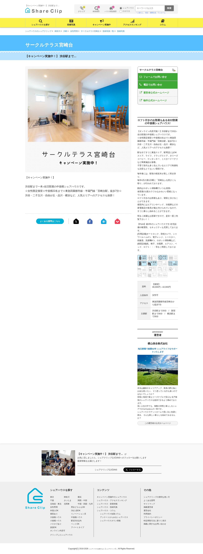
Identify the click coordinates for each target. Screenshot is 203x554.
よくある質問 (149, 500)
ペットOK (75, 524)
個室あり (54, 514)
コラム (163, 25)
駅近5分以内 (76, 521)
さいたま (67, 500)
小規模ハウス (55, 521)
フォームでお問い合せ (155, 77)
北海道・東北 (55, 504)
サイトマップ (149, 504)
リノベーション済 (78, 514)
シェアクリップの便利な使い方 (157, 497)
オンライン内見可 (57, 531)
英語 (146, 13)
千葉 (52, 500)
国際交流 (153, 13)
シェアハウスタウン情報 (110, 521)
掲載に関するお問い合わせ (155, 524)
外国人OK (54, 510)
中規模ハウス (76, 517)
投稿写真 (71, 25)
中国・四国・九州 (85, 504)
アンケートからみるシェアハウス (114, 517)
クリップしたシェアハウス (61, 535)
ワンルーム (161, 13)
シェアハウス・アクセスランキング (112, 500)
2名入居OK (75, 510)
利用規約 (147, 514)
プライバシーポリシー (153, 517)
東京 (52, 497)
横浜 (79, 497)
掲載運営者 (148, 507)
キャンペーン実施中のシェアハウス (112, 497)
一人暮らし (140, 13)
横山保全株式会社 (158, 343)
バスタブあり (55, 524)
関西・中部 (82, 500)
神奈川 (66, 497)
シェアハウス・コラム (106, 510)
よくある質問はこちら (50, 221)
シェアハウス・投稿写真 (107, 507)
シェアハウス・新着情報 (107, 504)
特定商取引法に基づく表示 (155, 521)
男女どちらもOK (78, 507)
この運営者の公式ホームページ (158, 423)
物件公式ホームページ (155, 100)
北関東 (66, 504)
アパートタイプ (77, 527)
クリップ (81, 9)
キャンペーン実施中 (102, 25)
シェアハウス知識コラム (110, 514)
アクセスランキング (132, 25)
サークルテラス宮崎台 (151, 70)
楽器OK (53, 527)
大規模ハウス (55, 517)
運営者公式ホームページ (156, 92)
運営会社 (147, 510)
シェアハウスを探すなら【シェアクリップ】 (103, 549)
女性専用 (54, 507)
